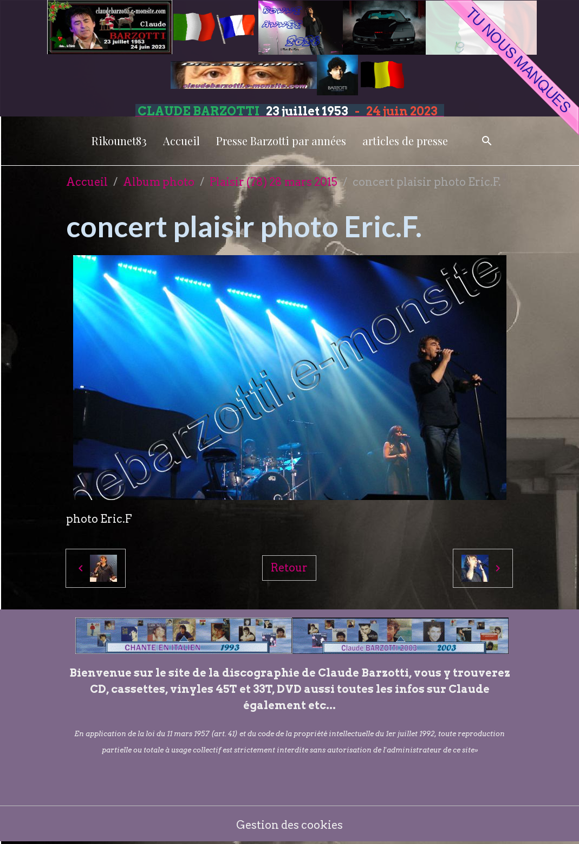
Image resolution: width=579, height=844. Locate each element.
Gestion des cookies (289, 825)
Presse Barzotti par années (281, 140)
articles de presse (405, 140)
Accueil (181, 140)
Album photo (158, 182)
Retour (289, 567)
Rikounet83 (119, 140)
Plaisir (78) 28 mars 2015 (273, 182)
